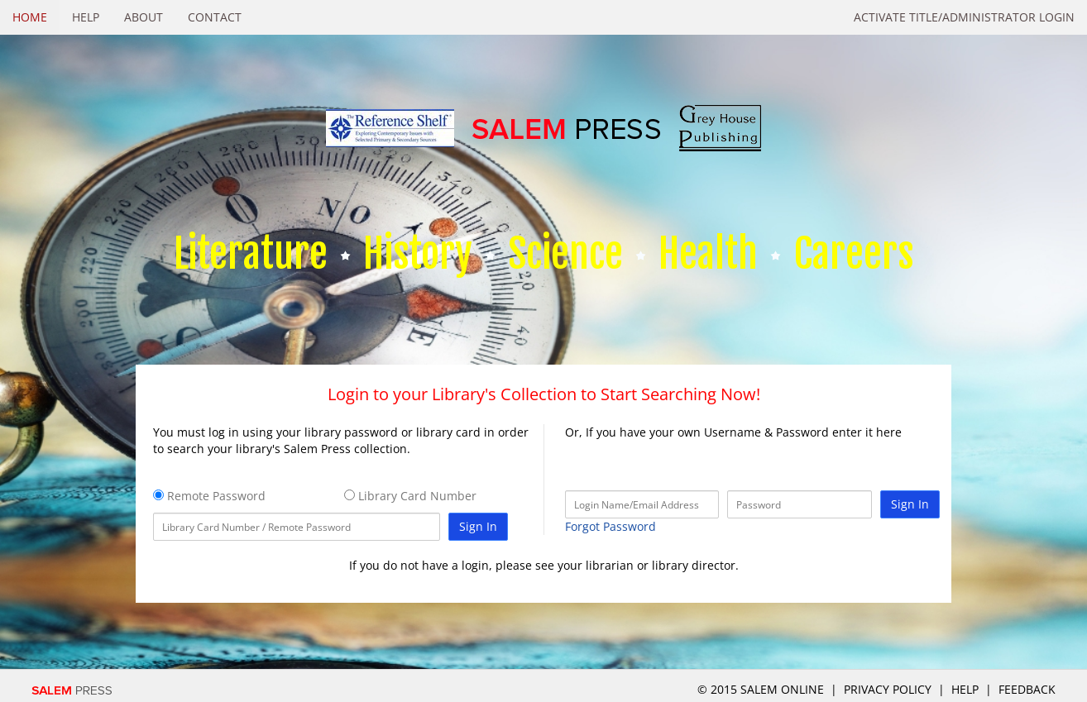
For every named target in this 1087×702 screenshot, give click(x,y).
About (143, 17)
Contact (215, 17)
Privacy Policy (887, 689)
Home (29, 17)
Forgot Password (610, 526)
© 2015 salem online (762, 689)
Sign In (478, 526)
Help (85, 17)
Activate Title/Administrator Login (964, 17)
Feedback (1027, 689)
